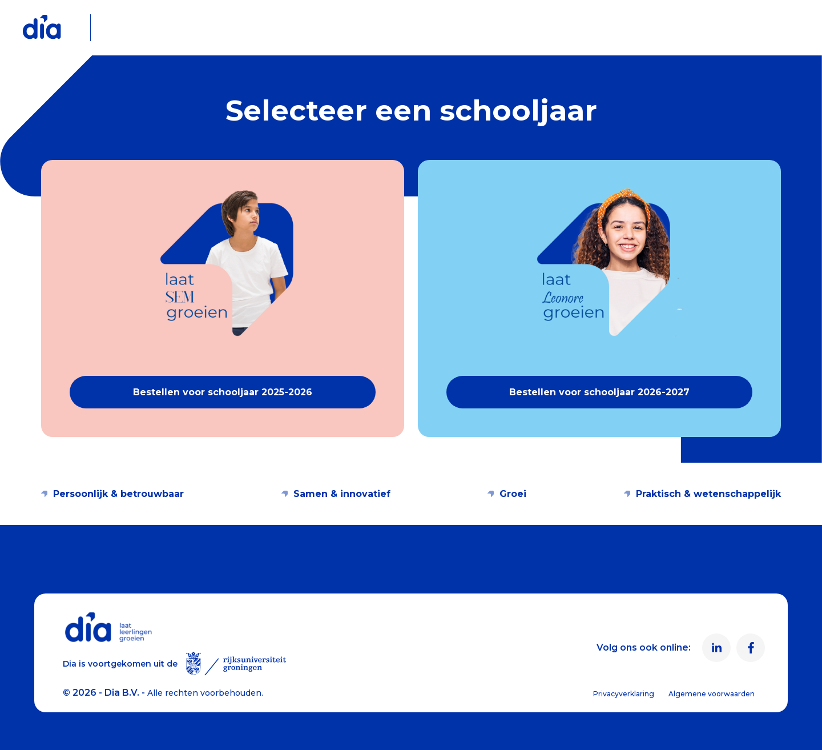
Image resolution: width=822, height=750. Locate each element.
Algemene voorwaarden (711, 693)
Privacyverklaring (623, 693)
